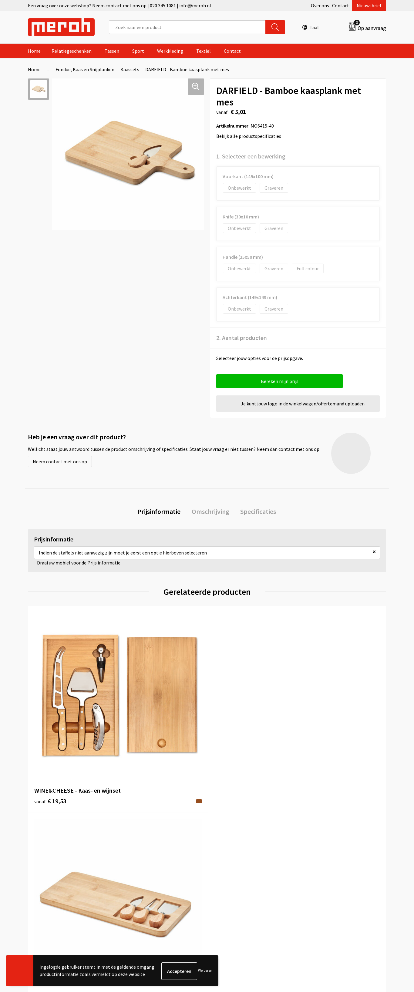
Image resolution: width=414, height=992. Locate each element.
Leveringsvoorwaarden (326, 829)
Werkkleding (170, 51)
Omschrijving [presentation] (210, 512)
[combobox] (187, 27)
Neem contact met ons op (60, 461)
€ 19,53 (50, 720)
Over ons (320, 5)
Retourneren (227, 829)
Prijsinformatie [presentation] (161, 512)
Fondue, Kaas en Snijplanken (85, 69)
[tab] (161, 512)
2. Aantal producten (241, 337)
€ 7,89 (138, 720)
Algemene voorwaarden (327, 820)
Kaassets (129, 69)
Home (34, 51)
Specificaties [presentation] (256, 512)
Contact (340, 5)
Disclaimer (314, 857)
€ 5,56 (317, 720)
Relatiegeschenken (72, 51)
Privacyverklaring (321, 848)
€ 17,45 (229, 729)
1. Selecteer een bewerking (250, 156)
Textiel (203, 51)
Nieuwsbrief (369, 5)
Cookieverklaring (321, 838)
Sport (138, 51)
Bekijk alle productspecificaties (250, 136)
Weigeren (205, 971)
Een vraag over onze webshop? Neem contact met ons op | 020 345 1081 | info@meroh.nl (119, 5)
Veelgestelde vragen (147, 838)
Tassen (112, 51)
